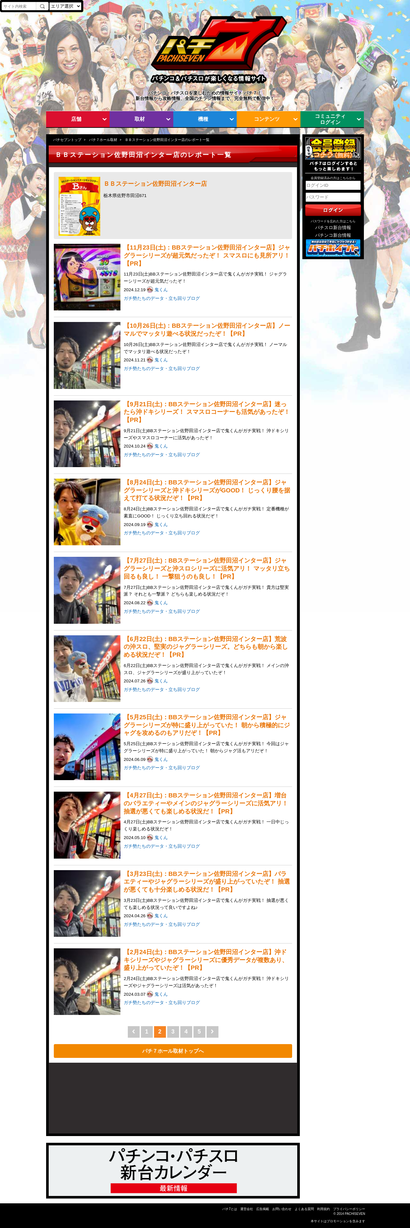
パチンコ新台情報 (333, 235)
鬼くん (161, 289)
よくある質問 (304, 1209)
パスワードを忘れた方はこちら (333, 221)
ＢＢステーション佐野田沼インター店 (155, 183)
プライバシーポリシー (349, 1209)
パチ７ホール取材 (103, 140)
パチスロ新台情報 (333, 227)
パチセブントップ (67, 140)
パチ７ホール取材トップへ (173, 1051)
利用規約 (323, 1209)
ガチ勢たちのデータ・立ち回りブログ (162, 298)
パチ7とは (229, 1209)
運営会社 (246, 1209)
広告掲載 (262, 1209)
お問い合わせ (281, 1209)
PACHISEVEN (355, 1214)
